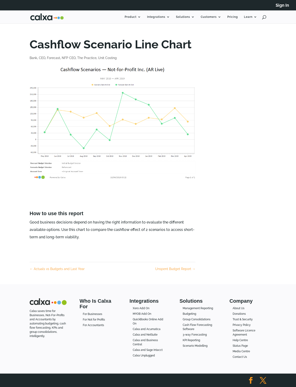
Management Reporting (198, 308)
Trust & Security (243, 319)
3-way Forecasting (195, 334)
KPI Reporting (191, 340)
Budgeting (189, 313)
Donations (239, 313)
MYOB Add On (142, 313)
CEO (42, 58)
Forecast (53, 58)
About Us (238, 308)
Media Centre (241, 351)
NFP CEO (69, 58)
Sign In (282, 5)
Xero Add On (141, 308)
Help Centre (240, 340)
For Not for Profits (94, 319)
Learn (248, 17)
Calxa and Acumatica (146, 329)
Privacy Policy (242, 325)
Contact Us (240, 357)
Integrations (156, 17)
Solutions (183, 17)
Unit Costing (107, 58)
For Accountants (93, 325)
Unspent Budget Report (175, 269)
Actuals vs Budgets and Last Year (57, 269)
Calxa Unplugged (144, 355)
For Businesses (92, 314)
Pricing (232, 17)
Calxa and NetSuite (145, 334)
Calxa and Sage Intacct (148, 350)
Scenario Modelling (195, 345)
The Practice (86, 58)
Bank (33, 58)
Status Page (240, 345)
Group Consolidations (196, 319)
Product (130, 17)
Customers (209, 17)
